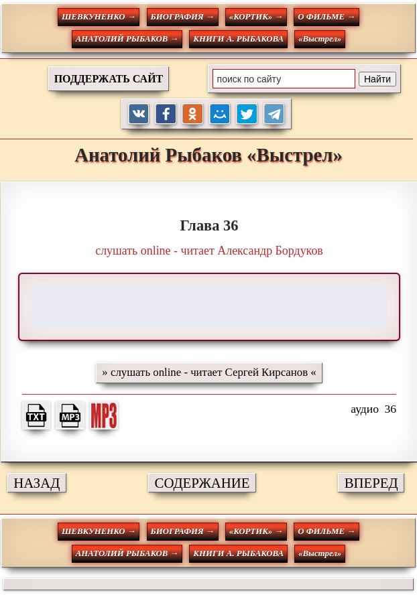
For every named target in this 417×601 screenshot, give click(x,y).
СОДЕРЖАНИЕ (202, 482)
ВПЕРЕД (371, 482)
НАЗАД (36, 482)
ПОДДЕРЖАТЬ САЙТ (109, 78)
